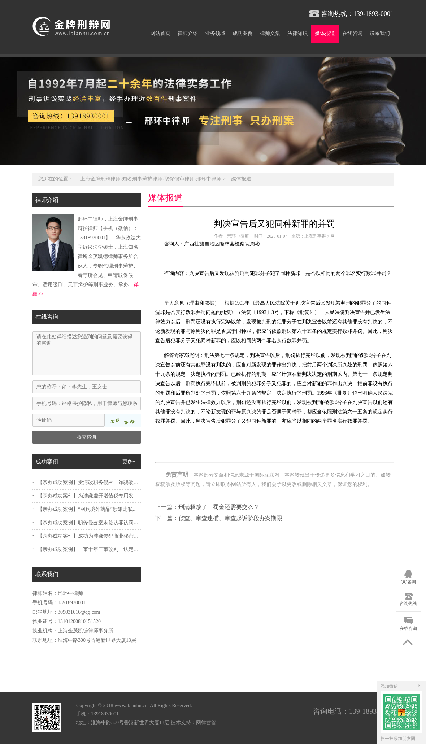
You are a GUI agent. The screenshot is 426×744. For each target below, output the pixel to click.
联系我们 (380, 33)
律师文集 (270, 33)
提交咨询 (86, 437)
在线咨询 (352, 33)
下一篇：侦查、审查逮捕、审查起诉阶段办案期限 (218, 518)
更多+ (128, 461)
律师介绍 (188, 33)
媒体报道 (325, 33)
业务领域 (215, 33)
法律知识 (297, 33)
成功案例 (242, 33)
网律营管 (206, 722)
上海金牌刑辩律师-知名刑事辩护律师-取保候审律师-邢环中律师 (151, 179)
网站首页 (160, 33)
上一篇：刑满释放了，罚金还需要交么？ (207, 507)
